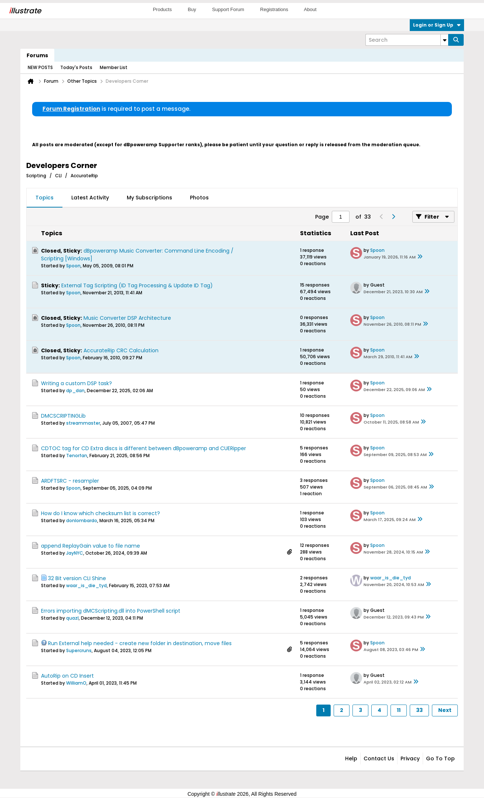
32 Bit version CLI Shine (77, 578)
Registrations (274, 9)
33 (419, 710)
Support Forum (228, 9)
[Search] (406, 40)
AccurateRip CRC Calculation (121, 350)
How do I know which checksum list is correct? (100, 513)
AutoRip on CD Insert (67, 675)
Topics (44, 197)
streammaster (83, 423)
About (310, 9)
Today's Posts (76, 67)
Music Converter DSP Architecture (127, 318)
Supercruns (79, 650)
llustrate (25, 11)
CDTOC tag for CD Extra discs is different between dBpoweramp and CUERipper (143, 448)
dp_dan (75, 390)
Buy (192, 9)
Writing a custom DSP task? (76, 383)
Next (444, 710)
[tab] (44, 198)
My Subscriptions (149, 197)
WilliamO (76, 683)
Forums (37, 55)
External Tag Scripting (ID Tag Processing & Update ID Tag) (137, 285)
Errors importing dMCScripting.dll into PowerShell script (110, 610)
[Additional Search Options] (444, 40)
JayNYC (74, 553)
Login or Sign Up (437, 25)
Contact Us (379, 758)
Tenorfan (76, 455)
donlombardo (81, 520)
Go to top (440, 758)
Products (162, 9)
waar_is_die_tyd (86, 585)
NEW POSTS (40, 67)
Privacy (410, 758)
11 (399, 710)
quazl (72, 618)
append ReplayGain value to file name (90, 545)
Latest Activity (90, 197)
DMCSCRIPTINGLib (63, 415)
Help (351, 758)
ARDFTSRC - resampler (70, 480)
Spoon (73, 266)
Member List (113, 67)
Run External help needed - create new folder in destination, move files (140, 643)
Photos (199, 197)
